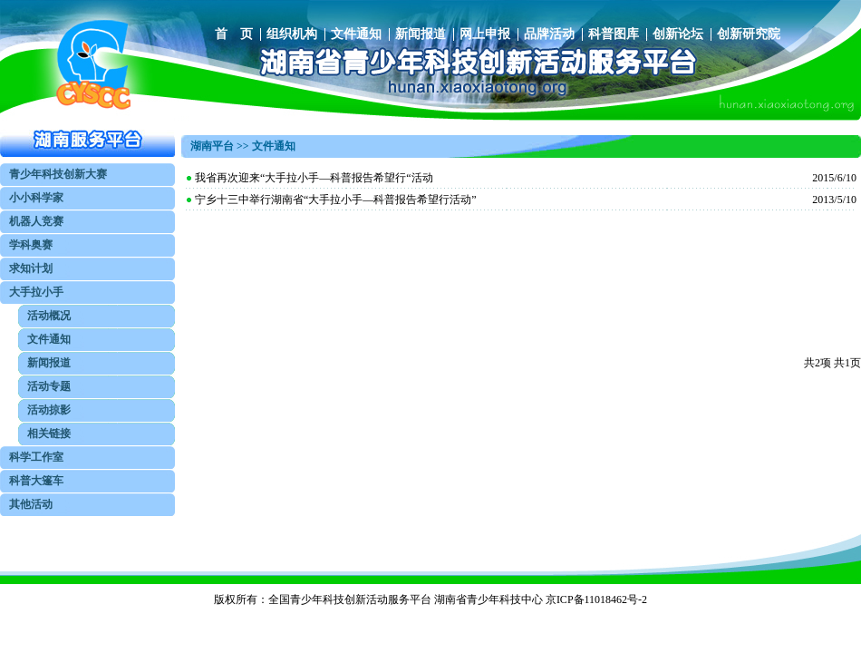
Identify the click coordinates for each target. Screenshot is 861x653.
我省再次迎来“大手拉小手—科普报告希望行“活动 (314, 177)
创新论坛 (678, 34)
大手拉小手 (36, 292)
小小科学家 (36, 197)
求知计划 (31, 268)
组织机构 (291, 34)
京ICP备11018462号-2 (596, 599)
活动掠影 (49, 410)
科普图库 (613, 34)
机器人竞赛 (36, 221)
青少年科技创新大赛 (58, 174)
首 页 (234, 34)
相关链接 (49, 433)
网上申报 (485, 34)
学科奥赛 (31, 245)
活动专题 (49, 386)
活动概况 (49, 315)
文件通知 (356, 34)
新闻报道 (420, 34)
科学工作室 (36, 457)
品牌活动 (549, 34)
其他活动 (31, 504)
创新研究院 (748, 34)
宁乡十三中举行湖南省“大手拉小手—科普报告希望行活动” (336, 199)
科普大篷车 (36, 480)
